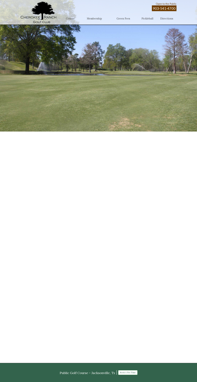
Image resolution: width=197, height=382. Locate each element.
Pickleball (147, 18)
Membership (94, 18)
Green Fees (123, 18)
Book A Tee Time (128, 372)
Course (70, 18)
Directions (166, 18)
